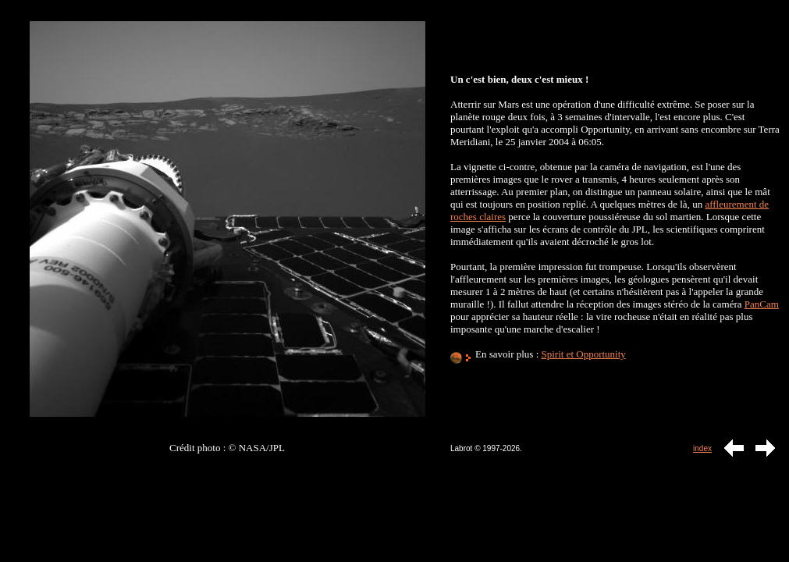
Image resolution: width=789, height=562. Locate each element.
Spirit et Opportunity (584, 354)
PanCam (762, 304)
